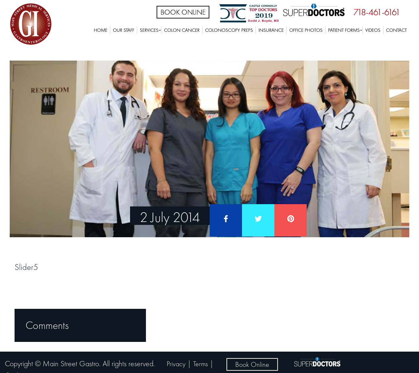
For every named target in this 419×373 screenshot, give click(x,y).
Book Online (182, 12)
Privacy (176, 363)
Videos (372, 30)
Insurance (271, 30)
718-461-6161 (377, 12)
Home (100, 30)
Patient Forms (344, 30)
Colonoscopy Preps (229, 30)
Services (149, 30)
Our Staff (123, 30)
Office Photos (306, 30)
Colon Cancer (182, 30)
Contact (396, 30)
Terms (200, 363)
